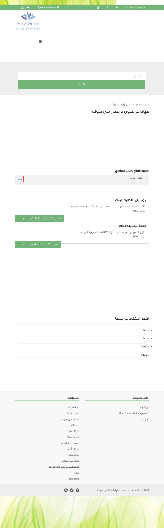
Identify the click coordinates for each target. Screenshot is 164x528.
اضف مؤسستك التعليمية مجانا (134, 413)
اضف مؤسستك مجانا (48, 7)
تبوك (114, 104)
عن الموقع (144, 407)
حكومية (144, 346)
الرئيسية (145, 104)
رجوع (20, 179)
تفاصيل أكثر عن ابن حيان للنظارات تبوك (39, 218)
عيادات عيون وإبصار (128, 104)
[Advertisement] (85, 143)
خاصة (145, 330)
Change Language (135, 7)
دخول (24, 7)
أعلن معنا (144, 419)
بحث (81, 84)
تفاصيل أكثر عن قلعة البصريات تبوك (37, 244)
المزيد (133, 178)
